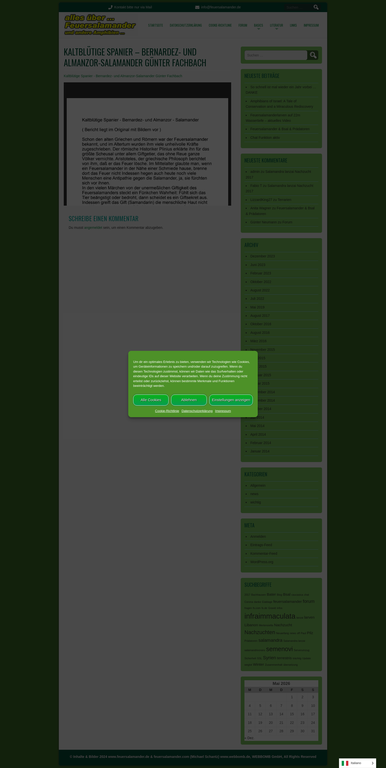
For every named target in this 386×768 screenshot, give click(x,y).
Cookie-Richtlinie (167, 411)
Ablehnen (189, 400)
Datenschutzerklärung (196, 411)
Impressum (223, 411)
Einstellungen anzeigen (231, 400)
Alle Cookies (151, 400)
